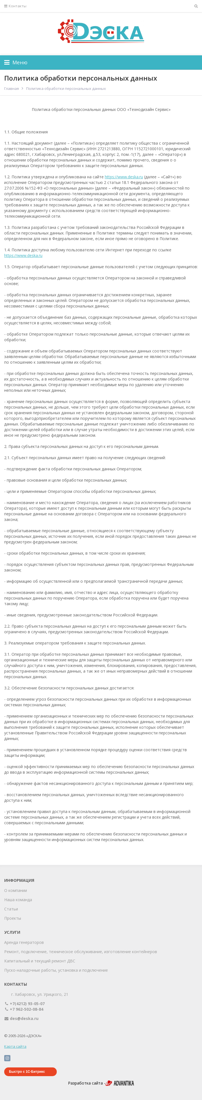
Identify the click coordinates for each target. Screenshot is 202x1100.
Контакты (15, 6)
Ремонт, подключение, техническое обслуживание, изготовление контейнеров (80, 951)
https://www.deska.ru (124, 176)
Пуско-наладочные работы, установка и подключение (56, 970)
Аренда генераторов (24, 942)
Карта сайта (15, 1046)
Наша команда (18, 899)
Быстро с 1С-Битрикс (27, 1072)
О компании (15, 890)
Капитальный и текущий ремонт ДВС (39, 961)
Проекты (12, 918)
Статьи (11, 909)
